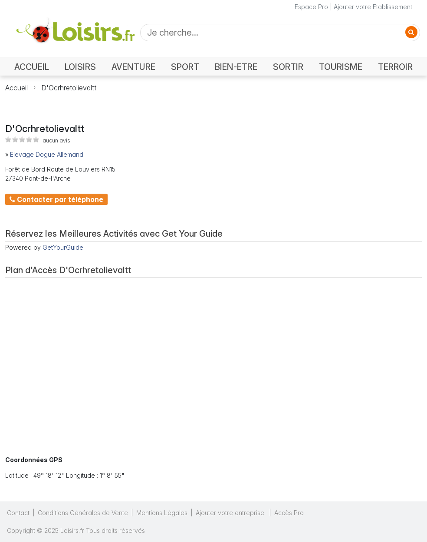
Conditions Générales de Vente (83, 512)
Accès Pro (289, 512)
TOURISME (340, 67)
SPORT (185, 67)
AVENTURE (133, 67)
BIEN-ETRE (236, 67)
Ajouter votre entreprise (231, 512)
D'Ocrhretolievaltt (68, 87)
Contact (18, 512)
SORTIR (288, 67)
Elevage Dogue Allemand (46, 154)
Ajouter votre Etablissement (373, 6)
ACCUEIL (31, 67)
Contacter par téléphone (56, 199)
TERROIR (395, 67)
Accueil (16, 87)
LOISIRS (80, 67)
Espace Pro (311, 6)
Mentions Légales (161, 512)
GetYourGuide (63, 247)
